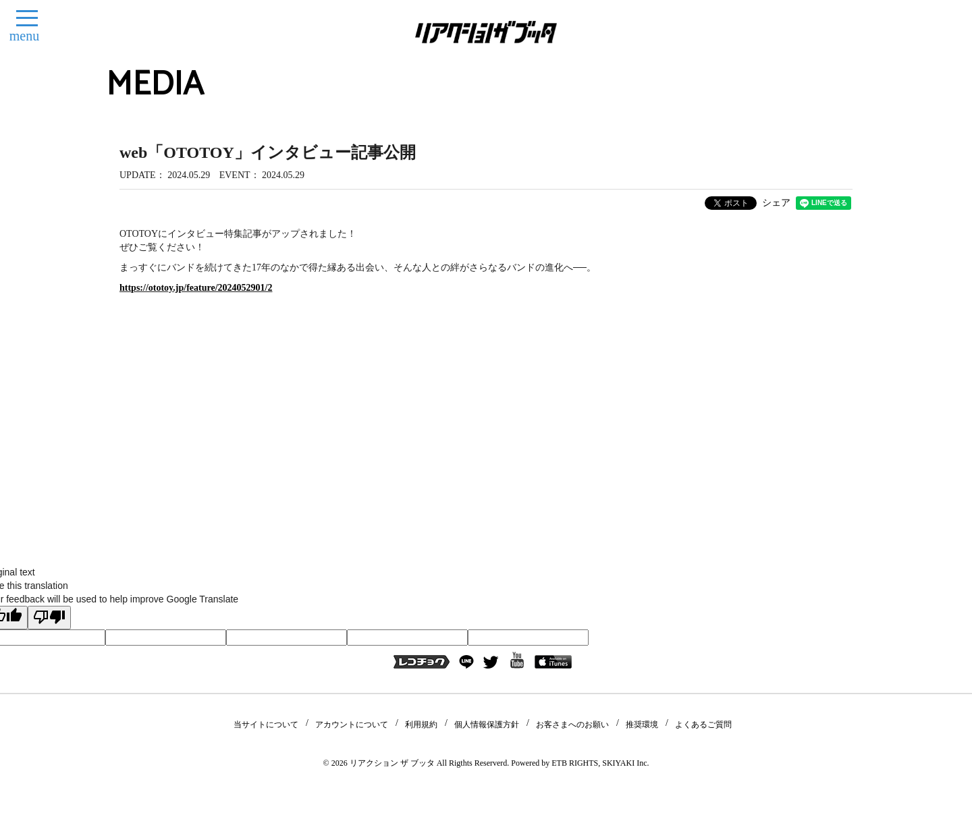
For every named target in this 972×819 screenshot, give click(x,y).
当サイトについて (266, 724)
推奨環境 (642, 724)
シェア (776, 203)
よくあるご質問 (703, 724)
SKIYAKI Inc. (625, 763)
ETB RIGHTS (574, 763)
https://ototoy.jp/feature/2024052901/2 (195, 288)
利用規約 (421, 724)
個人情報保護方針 (486, 724)
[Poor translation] (49, 617)
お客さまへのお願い (572, 724)
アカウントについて (351, 724)
